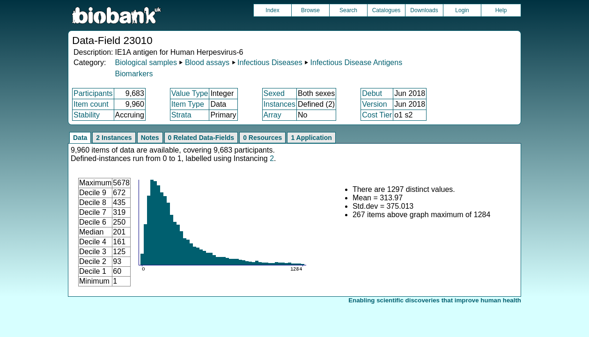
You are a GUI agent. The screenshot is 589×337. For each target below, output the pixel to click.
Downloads (424, 10)
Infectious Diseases (269, 62)
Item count (91, 104)
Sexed (274, 93)
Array (272, 115)
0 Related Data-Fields (201, 137)
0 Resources (262, 137)
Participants (93, 93)
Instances (279, 104)
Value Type (189, 93)
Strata (181, 115)
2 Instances (114, 137)
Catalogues (386, 10)
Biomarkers (134, 74)
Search (348, 10)
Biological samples (146, 62)
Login (462, 10)
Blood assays (207, 62)
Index (272, 10)
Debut (372, 93)
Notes (150, 137)
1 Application (311, 137)
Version (374, 104)
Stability (87, 115)
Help (501, 10)
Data (80, 137)
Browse (310, 10)
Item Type (187, 104)
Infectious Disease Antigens (356, 62)
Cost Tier (377, 115)
